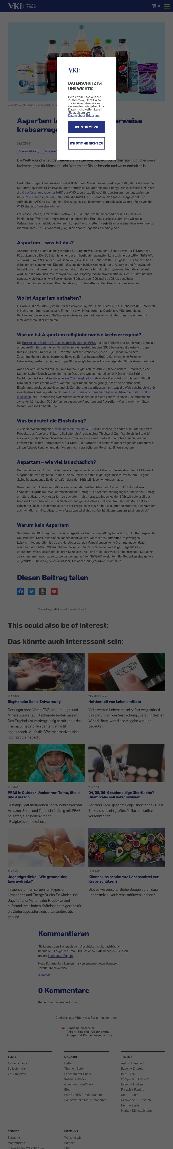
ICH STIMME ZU (86, 127)
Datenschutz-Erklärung (84, 115)
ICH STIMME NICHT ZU (86, 143)
